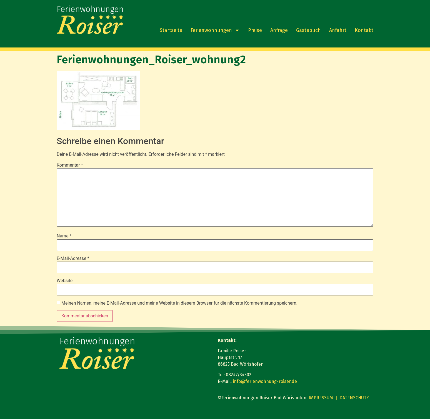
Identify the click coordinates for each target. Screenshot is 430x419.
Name (64, 236)
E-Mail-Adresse (73, 258)
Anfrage (279, 30)
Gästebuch (308, 30)
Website (64, 281)
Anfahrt (337, 30)
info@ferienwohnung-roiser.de (265, 381)
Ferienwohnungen (215, 30)
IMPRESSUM (321, 397)
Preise (255, 30)
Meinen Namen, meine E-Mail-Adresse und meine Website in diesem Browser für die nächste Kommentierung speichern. (179, 303)
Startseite (171, 30)
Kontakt (364, 30)
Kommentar (70, 165)
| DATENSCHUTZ (352, 397)
